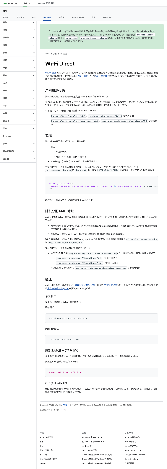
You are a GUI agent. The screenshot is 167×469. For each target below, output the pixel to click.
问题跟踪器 (129, 463)
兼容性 (61, 17)
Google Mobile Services (135, 454)
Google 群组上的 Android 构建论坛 (97, 459)
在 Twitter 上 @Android (92, 437)
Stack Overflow (131, 459)
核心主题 (63, 54)
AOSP (47, 54)
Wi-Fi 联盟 (83, 76)
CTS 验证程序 (110, 285)
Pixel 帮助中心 (130, 441)
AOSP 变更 (76, 41)
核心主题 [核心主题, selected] (47, 17)
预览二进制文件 (46, 450)
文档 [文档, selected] (25, 3)
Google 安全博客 (89, 450)
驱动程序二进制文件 (48, 459)
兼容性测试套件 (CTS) (85, 285)
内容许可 (66, 405)
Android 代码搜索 (46, 3)
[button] (16, 22)
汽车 (94, 17)
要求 (41, 441)
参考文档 (107, 17)
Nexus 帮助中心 (131, 446)
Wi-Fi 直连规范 (102, 76)
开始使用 (20, 17)
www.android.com (133, 450)
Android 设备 (78, 17)
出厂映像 (43, 454)
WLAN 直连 (50, 72)
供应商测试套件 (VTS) (58, 288)
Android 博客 (87, 446)
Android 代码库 (46, 437)
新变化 (6, 17)
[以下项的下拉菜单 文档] (31, 3)
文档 (5, 11)
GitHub (43, 463)
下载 (41, 446)
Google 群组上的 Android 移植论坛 (97, 463)
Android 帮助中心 (132, 437)
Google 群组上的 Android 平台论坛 (97, 454)
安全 (34, 17)
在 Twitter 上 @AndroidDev (93, 441)
